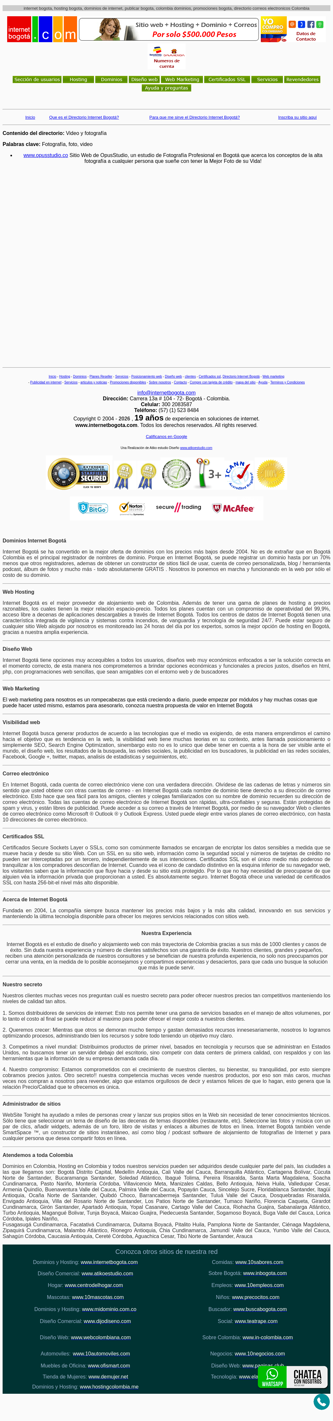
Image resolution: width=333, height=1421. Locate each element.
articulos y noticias (93, 382)
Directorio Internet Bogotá (241, 376)
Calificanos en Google (166, 436)
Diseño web (173, 376)
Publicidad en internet (45, 382)
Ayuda (262, 382)
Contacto (180, 382)
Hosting (64, 376)
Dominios (80, 376)
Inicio (52, 376)
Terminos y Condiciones (287, 382)
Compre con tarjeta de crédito (211, 382)
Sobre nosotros (160, 382)
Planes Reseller (100, 376)
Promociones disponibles (128, 382)
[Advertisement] (173, 259)
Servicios (121, 376)
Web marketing (273, 376)
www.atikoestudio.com (196, 448)
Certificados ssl (210, 376)
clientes (190, 376)
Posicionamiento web (146, 376)
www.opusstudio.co (45, 155)
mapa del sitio (245, 382)
